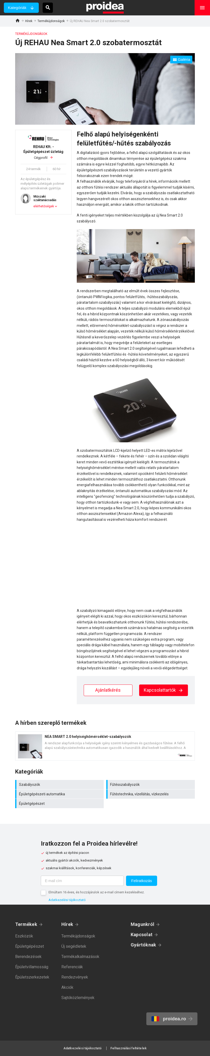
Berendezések (28, 956)
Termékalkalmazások (80, 956)
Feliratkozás (141, 880)
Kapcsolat (141, 934)
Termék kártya (105, 746)
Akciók (67, 987)
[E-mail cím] (82, 881)
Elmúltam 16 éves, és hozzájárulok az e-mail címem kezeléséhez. (97, 892)
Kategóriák (17, 7)
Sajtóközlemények (77, 997)
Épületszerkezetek (32, 977)
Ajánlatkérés (108, 690)
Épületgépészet (60, 803)
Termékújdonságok (51, 21)
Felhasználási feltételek (128, 1048)
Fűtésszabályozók (151, 784)
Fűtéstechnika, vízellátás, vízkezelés (151, 794)
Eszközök (24, 936)
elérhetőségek (43, 206)
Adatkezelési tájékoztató (67, 900)
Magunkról (142, 924)
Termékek (26, 924)
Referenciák (72, 966)
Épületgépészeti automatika (60, 794)
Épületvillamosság (31, 966)
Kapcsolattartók (163, 690)
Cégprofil (43, 152)
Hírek (28, 21)
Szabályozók (60, 784)
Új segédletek (73, 946)
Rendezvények (74, 977)
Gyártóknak (143, 944)
